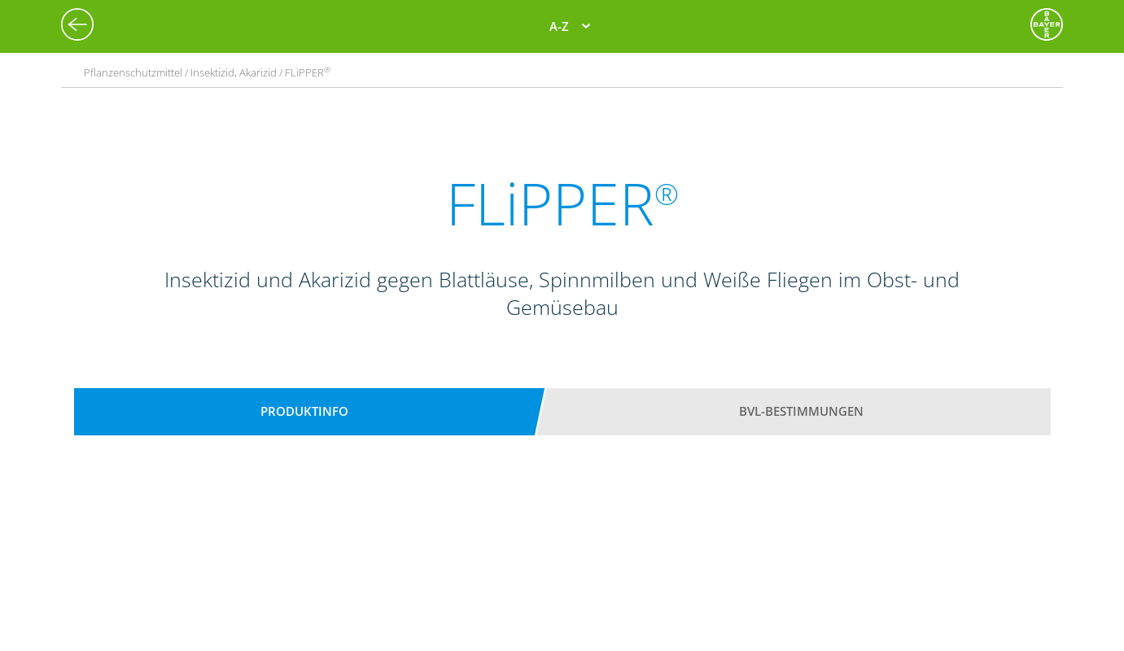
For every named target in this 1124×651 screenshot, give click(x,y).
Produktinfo (304, 411)
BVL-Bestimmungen (801, 411)
